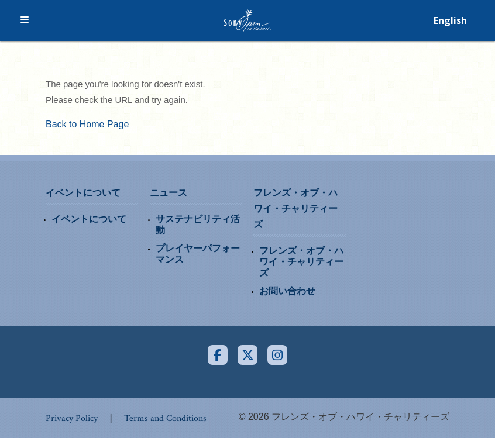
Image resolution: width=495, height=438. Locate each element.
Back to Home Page (87, 124)
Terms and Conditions (165, 418)
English (450, 20)
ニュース (168, 193)
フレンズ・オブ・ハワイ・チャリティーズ (295, 208)
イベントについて (83, 193)
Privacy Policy (72, 418)
